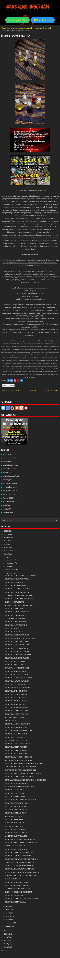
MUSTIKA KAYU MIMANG (16, 625)
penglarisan (8, 491)
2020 (6, 551)
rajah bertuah (45, 28)
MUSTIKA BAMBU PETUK (16, 796)
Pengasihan (7, 487)
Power (5, 498)
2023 (6, 541)
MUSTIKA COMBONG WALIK (17, 635)
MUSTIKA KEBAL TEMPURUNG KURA (21, 843)
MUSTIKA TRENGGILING (15, 671)
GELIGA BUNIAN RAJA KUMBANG (19, 605)
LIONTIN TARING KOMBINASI (17, 688)
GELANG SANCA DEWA (14, 717)
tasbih (5, 509)
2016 (6, 934)
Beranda (5, 28)
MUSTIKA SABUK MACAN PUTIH (19, 599)
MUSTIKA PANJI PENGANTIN (17, 744)
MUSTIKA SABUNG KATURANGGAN (20, 638)
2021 (6, 547)
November (10, 563)
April (8, 916)
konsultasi (15, 28)
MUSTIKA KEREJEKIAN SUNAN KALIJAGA (23, 773)
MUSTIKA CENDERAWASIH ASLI (18, 612)
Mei (7, 913)
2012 (6, 947)
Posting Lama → (52, 390)
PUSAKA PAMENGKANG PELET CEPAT (21, 876)
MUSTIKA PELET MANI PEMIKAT (19, 852)
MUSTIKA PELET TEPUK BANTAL (19, 777)
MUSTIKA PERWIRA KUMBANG (18, 655)
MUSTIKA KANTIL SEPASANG (17, 724)
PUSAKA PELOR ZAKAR (15, 846)
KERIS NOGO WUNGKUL (15, 823)
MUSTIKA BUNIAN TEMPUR (17, 651)
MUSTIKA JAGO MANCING (16, 806)
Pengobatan (7, 494)
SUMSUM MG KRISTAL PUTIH (17, 668)
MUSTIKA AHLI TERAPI (15, 661)
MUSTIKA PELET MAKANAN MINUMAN (22, 899)
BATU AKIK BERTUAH (14, 826)
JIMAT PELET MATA (13, 816)
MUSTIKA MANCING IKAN (16, 727)
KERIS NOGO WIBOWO (14, 602)
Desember (10, 560)
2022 (6, 544)
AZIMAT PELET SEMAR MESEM (18, 889)
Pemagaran (7, 483)
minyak (23, 28)
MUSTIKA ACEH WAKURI (15, 615)
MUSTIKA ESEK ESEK (14, 819)
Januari (9, 926)
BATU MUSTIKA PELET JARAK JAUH (20, 800)
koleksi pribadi (9, 465)
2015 (6, 937)
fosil (4, 454)
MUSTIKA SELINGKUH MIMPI (17, 803)
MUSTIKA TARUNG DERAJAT (17, 701)
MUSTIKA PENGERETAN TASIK (18, 856)
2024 (6, 538)
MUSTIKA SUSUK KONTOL (16, 783)
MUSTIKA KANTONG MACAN (17, 645)
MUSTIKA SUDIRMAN (14, 582)
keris (5, 461)
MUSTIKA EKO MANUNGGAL (17, 592)
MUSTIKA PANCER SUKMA (16, 648)
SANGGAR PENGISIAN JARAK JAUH (20, 839)
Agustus (9, 573)
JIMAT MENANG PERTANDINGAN (19, 760)
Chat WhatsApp (17, 20)
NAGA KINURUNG (12, 879)
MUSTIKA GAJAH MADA (15, 737)
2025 (6, 534)
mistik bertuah (33, 28)
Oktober (9, 566)
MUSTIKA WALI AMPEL (15, 704)
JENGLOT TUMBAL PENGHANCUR (19, 866)
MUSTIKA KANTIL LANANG (16, 833)
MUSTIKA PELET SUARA (15, 902)
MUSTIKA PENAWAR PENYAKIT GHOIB (21, 859)
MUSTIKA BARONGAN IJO (16, 691)
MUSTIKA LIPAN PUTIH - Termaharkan (21, 576)
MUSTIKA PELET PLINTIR (16, 747)
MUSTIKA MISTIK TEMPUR (16, 714)
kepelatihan (7, 458)
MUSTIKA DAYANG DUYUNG (17, 658)
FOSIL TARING (11, 721)
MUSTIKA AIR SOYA (13, 628)
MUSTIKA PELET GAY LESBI (16, 711)
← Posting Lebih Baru (10, 390)
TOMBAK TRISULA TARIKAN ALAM (19, 862)
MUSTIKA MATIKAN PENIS (16, 882)
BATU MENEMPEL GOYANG (16, 740)
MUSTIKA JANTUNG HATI (16, 829)
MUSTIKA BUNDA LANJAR (16, 694)
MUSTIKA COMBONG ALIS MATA (18, 678)
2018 (6, 557)
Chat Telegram (43, 20)
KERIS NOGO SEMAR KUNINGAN (18, 892)
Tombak (6, 513)
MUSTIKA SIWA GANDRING (16, 707)
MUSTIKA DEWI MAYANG (15, 622)
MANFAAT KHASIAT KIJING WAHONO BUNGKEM (25, 780)
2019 (6, 554)
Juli (7, 906)
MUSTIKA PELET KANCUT (16, 608)
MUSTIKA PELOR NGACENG (16, 642)
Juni (8, 910)
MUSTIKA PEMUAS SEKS (15, 813)
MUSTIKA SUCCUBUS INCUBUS (18, 757)
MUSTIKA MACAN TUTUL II (16, 674)
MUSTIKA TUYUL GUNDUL (16, 849)
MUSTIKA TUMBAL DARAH (16, 885)
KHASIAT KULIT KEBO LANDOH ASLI (20, 770)
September (10, 570)
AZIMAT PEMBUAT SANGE (16, 836)
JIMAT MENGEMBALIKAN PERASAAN (21, 767)
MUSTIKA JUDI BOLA (14, 632)
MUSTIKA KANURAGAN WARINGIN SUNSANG (24, 763)
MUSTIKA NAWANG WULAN (17, 681)
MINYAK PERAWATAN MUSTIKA (15, 35)
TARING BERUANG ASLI (15, 618)
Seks (5, 505)
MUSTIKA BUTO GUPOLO (15, 684)
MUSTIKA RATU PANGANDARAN (18, 730)
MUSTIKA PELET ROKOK (15, 750)
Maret (8, 920)
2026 (6, 531)
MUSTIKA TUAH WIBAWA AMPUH (19, 869)
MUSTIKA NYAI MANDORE (16, 753)
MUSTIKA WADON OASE (15, 698)
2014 (6, 940)
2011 (6, 950)
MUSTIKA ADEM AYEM (14, 793)
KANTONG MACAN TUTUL (16, 810)
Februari (9, 923)
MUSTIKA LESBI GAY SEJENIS (17, 589)
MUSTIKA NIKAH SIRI (14, 895)
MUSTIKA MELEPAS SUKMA (17, 579)
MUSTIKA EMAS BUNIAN (15, 585)
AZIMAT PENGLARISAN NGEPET (18, 595)
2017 (6, 931)
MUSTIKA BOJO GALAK (15, 790)
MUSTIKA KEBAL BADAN (15, 665)
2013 (6, 944)
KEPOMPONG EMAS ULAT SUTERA (19, 787)
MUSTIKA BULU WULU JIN (16, 734)
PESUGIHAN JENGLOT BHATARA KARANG (22, 872)
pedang (6, 480)
